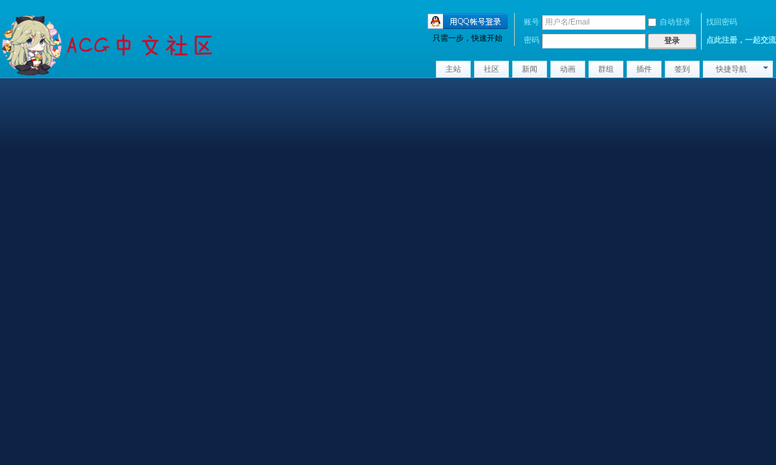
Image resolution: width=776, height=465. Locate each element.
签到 (682, 69)
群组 (606, 69)
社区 (491, 69)
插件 (644, 69)
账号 (531, 21)
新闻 (529, 69)
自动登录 (669, 21)
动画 (568, 69)
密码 (531, 40)
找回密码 (721, 21)
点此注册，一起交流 (741, 40)
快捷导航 (731, 69)
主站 (453, 69)
